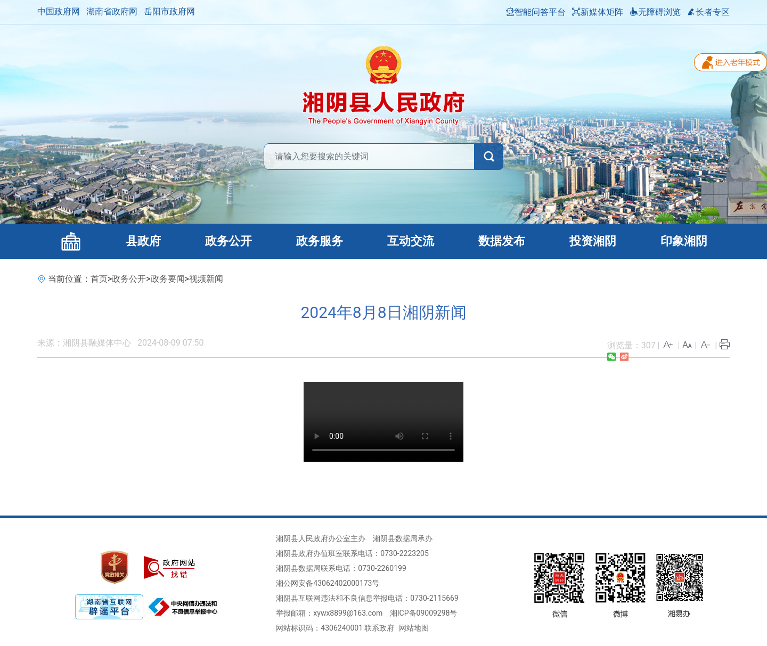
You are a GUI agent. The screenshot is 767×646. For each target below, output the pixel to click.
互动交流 (410, 241)
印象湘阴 (683, 241)
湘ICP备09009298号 (424, 613)
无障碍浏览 (655, 12)
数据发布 (501, 241)
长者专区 (708, 12)
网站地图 (414, 628)
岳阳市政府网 (169, 11)
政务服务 (319, 241)
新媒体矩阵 (597, 12)
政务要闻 (168, 279)
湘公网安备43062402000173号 (327, 583)
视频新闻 (206, 279)
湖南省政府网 (111, 11)
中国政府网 (58, 11)
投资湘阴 (592, 241)
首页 (99, 279)
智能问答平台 (536, 12)
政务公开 (228, 241)
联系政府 (379, 628)
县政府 (143, 241)
